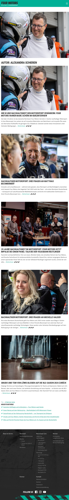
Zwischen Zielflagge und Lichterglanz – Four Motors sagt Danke (23, 407)
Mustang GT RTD (42, 470)
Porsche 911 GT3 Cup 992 (43, 455)
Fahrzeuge (39, 453)
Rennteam (23, 447)
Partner (22, 477)
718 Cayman (41, 461)
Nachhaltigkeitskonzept (26, 436)
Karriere (38, 482)
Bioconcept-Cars (41, 434)
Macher (22, 439)
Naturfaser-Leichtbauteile (41, 447)
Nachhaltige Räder (42, 450)
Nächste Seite (10, 402)
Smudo (23, 441)
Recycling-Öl (41, 440)
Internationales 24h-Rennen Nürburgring (58, 442)
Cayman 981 (41, 463)
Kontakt (38, 477)
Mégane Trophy (42, 468)
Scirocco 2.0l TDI (42, 465)
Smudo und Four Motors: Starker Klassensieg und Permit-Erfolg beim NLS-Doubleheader (31, 417)
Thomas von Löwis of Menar (26, 444)
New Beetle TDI (42, 472)
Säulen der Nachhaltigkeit (40, 437)
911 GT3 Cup (41, 458)
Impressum (39, 485)
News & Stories (8, 434)
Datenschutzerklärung (42, 487)
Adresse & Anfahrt (41, 479)
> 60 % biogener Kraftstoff (42, 443)
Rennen (55, 434)
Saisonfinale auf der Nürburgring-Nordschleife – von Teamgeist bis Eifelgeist (27, 413)
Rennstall (23, 434)
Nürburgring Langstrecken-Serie (58, 437)
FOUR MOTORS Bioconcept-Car (9, 4)
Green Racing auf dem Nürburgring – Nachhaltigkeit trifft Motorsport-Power (27, 410)
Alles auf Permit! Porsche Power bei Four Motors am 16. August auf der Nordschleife (30, 420)
